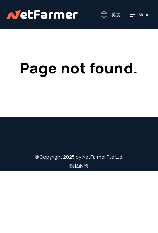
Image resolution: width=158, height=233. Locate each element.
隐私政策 (79, 165)
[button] (110, 14)
